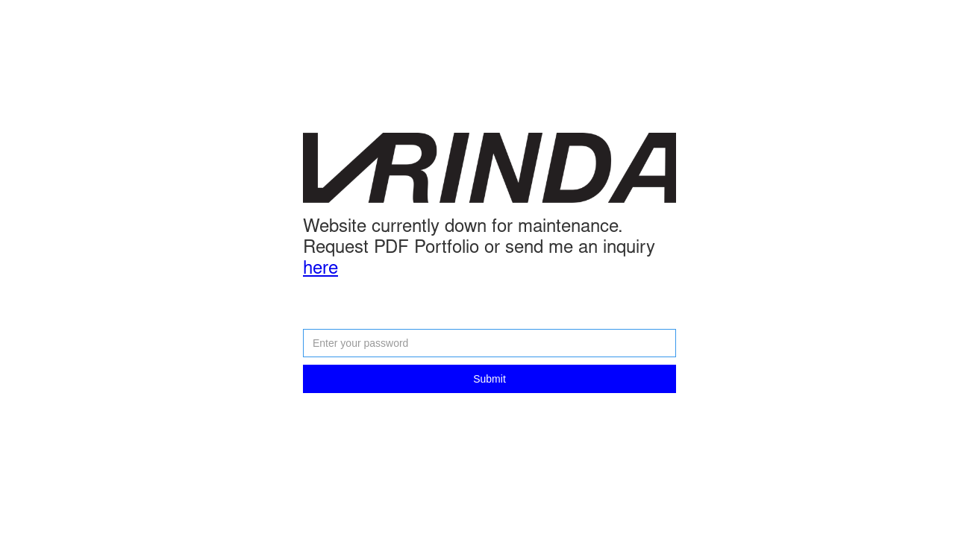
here (320, 270)
